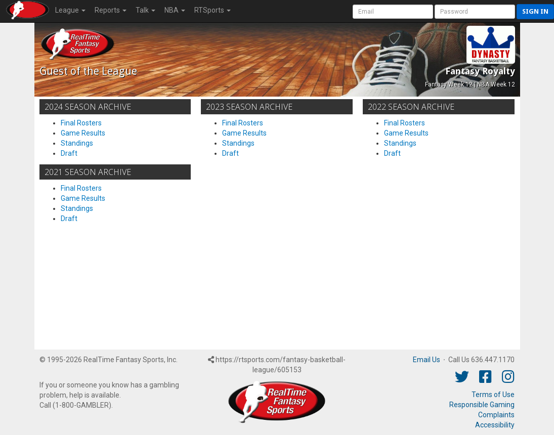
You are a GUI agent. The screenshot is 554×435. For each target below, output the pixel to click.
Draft (69, 153)
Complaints (496, 415)
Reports (110, 10)
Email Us (426, 360)
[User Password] (475, 12)
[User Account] (393, 12)
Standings (77, 143)
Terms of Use (493, 394)
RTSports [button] (212, 10)
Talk (145, 10)
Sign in (535, 11)
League (70, 10)
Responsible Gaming (482, 405)
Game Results (83, 133)
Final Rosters (81, 123)
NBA (174, 10)
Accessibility (495, 425)
